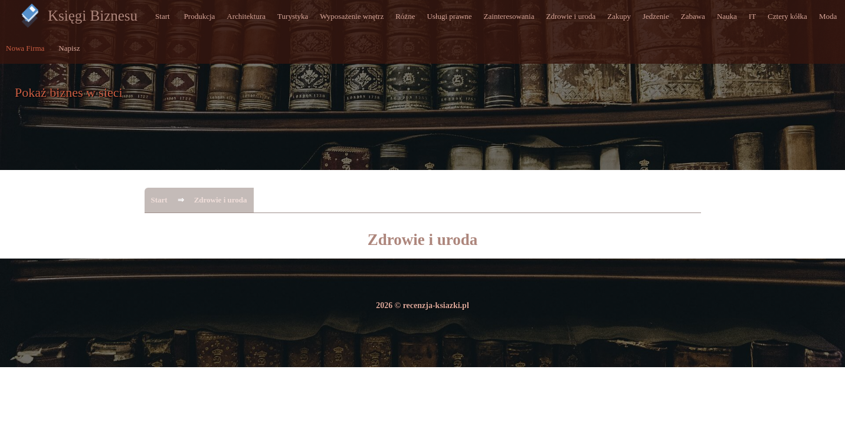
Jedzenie (656, 16)
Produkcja (199, 16)
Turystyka (292, 16)
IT (752, 16)
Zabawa (693, 16)
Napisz (69, 48)
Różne (405, 16)
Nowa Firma (25, 48)
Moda (828, 16)
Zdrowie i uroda (571, 16)
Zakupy (619, 16)
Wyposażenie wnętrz (352, 16)
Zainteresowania (509, 16)
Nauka (727, 16)
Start (162, 16)
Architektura (246, 16)
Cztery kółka (787, 16)
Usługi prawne (449, 16)
